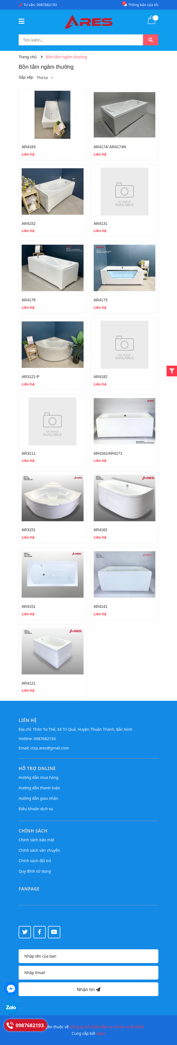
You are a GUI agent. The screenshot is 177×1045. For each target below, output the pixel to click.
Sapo (100, 1033)
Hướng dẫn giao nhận (38, 798)
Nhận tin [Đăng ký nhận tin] (88, 989)
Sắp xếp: (26, 77)
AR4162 (101, 530)
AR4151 (29, 606)
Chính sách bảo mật (36, 839)
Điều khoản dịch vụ (36, 808)
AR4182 (101, 376)
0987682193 (47, 4)
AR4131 (101, 223)
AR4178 (29, 300)
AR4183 (29, 147)
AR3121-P (30, 376)
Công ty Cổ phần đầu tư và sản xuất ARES (107, 1026)
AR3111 (29, 453)
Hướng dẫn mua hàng (38, 777)
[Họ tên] (88, 956)
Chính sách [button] (33, 831)
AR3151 (29, 530)
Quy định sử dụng (35, 871)
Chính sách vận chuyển (39, 850)
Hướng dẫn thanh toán (39, 787)
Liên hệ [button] (28, 720)
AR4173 (101, 300)
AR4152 (29, 223)
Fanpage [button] (29, 889)
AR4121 (29, 683)
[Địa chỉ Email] (88, 973)
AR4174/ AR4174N (110, 147)
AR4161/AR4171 (108, 453)
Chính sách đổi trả (35, 860)
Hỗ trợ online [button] (37, 768)
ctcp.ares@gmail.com (49, 748)
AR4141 (101, 606)
